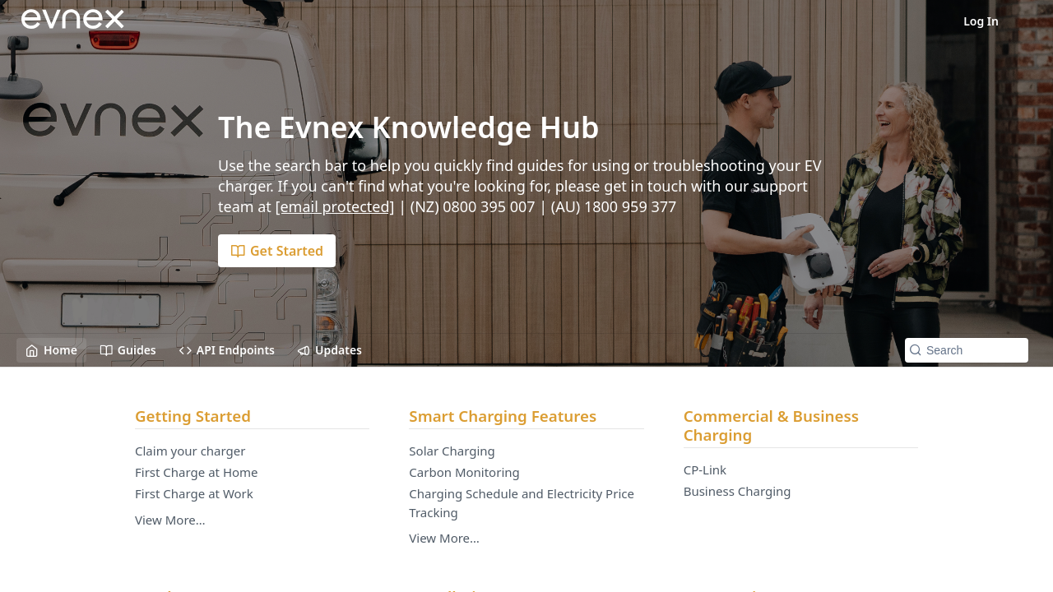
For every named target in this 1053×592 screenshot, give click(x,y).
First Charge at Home (196, 472)
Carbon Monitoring (464, 472)
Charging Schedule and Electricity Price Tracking (521, 502)
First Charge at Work (194, 493)
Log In (981, 21)
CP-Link (705, 469)
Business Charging (737, 491)
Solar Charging (452, 450)
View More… (170, 519)
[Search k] (966, 350)
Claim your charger (190, 450)
